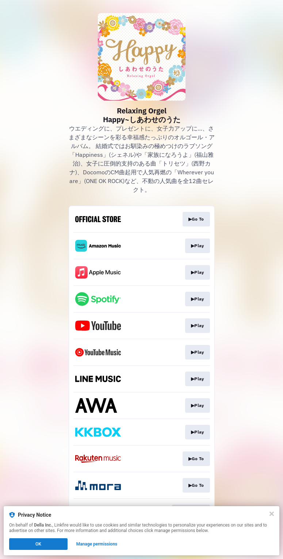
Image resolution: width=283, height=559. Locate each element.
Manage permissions (97, 544)
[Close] (272, 514)
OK (38, 544)
